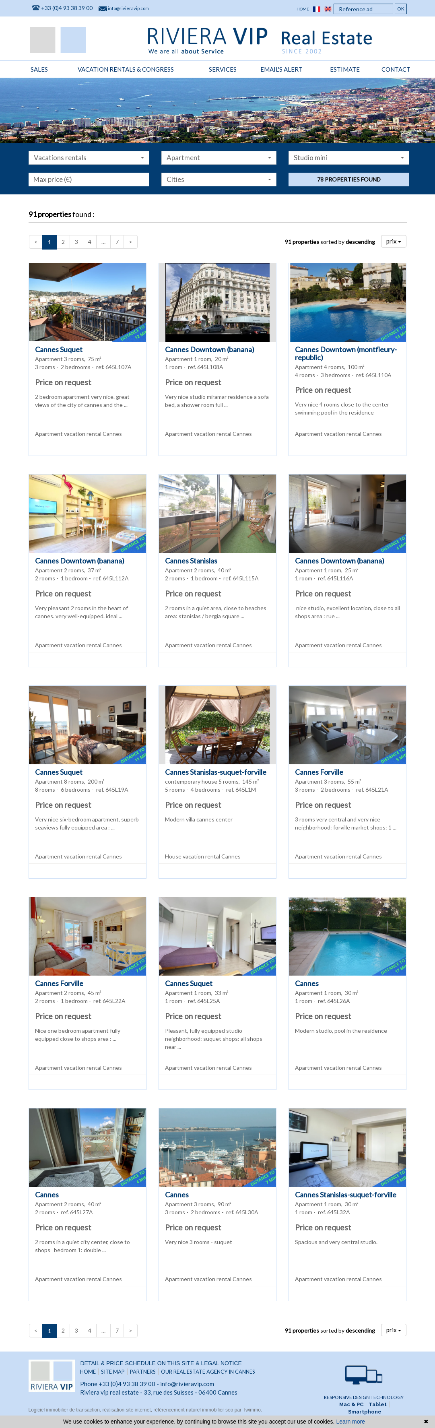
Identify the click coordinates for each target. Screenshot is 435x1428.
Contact (395, 69)
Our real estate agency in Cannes (208, 1371)
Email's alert (281, 69)
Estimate (345, 69)
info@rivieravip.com (128, 8)
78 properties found (349, 179)
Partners (143, 1371)
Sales (39, 69)
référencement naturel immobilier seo (193, 1410)
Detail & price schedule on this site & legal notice (160, 1363)
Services (223, 69)
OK (400, 9)
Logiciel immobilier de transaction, (66, 1410)
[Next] (131, 242)
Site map (113, 1371)
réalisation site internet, (128, 1410)
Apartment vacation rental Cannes (78, 433)
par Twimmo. (248, 1410)
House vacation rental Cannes (203, 856)
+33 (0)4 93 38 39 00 (67, 7)
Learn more (350, 1421)
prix (393, 241)
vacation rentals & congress (126, 69)
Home (303, 8)
